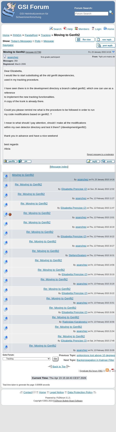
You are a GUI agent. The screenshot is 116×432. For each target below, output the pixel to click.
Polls (37, 41)
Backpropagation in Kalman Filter (95, 360)
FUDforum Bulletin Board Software (67, 401)
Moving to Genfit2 (14, 51)
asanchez (12, 57)
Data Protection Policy (80, 392)
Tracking (46, 35)
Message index (59, 166)
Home (109, 29)
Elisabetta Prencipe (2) (74, 189)
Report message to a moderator (100, 154)
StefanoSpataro (77, 255)
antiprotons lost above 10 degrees (96, 355)
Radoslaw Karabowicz (74, 321)
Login (96, 29)
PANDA (17, 35)
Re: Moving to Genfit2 (28, 184)
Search (55, 29)
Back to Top (59, 366)
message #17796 (33, 52)
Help (68, 29)
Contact (27, 392)
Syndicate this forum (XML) (91, 371)
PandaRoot (31, 35)
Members (82, 29)
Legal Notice (57, 392)
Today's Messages (21, 41)
